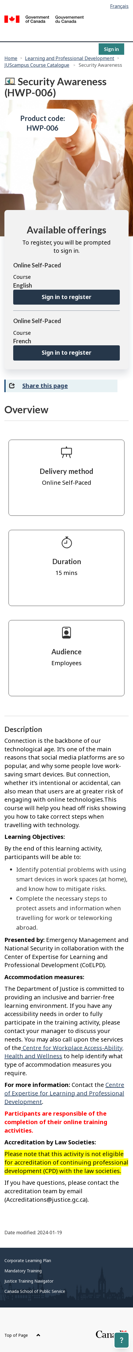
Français (119, 6)
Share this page (45, 386)
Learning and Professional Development (69, 58)
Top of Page (22, 1335)
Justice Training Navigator (28, 1281)
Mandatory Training (23, 1271)
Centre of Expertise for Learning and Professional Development (64, 1093)
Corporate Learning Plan (27, 1260)
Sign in (111, 49)
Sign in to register (66, 297)
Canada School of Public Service (34, 1291)
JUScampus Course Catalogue (36, 65)
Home (10, 58)
